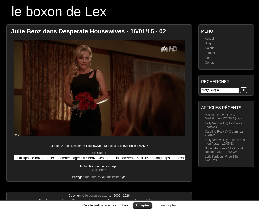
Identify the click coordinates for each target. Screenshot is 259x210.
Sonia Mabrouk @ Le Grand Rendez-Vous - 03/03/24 (224, 150)
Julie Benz (99, 170)
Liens (208, 58)
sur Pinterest (92, 177)
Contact (210, 62)
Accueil (210, 38)
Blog (208, 43)
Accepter (142, 205)
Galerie (210, 48)
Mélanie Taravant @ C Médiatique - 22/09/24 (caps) (224, 116)
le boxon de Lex (59, 11)
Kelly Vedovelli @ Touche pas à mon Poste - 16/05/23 (226, 141)
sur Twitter (113, 177)
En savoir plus (166, 205)
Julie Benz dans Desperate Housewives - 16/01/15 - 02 (88, 31)
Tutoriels (211, 53)
